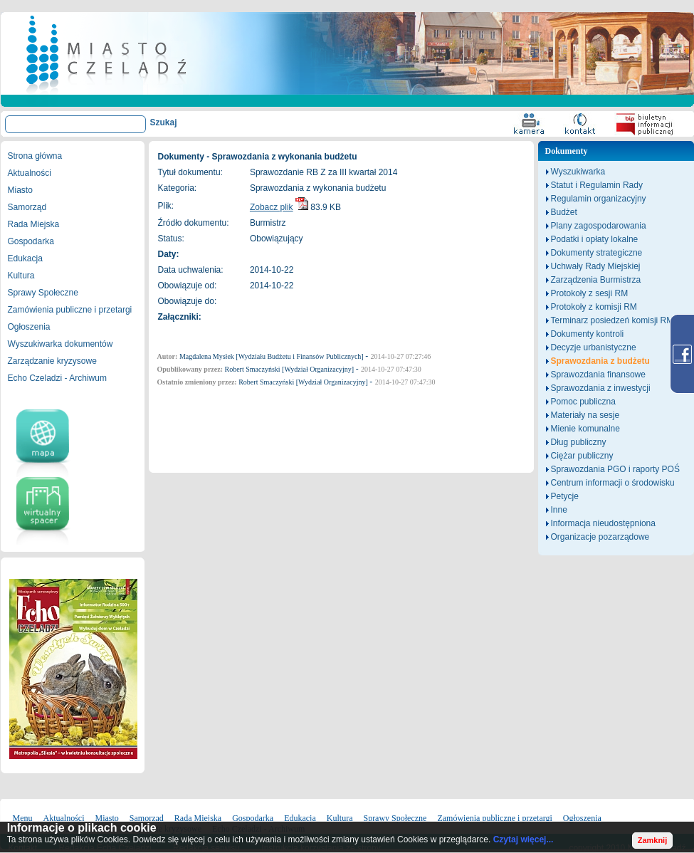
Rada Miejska (34, 224)
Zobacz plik (271, 207)
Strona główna (35, 156)
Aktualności (29, 173)
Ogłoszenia (29, 327)
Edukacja (25, 258)
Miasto (20, 190)
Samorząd (27, 207)
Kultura (21, 276)
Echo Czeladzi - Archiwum (57, 378)
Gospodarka (31, 241)
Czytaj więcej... (523, 839)
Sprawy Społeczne (43, 293)
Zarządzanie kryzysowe (52, 361)
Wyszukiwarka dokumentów (60, 344)
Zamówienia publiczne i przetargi (70, 310)
